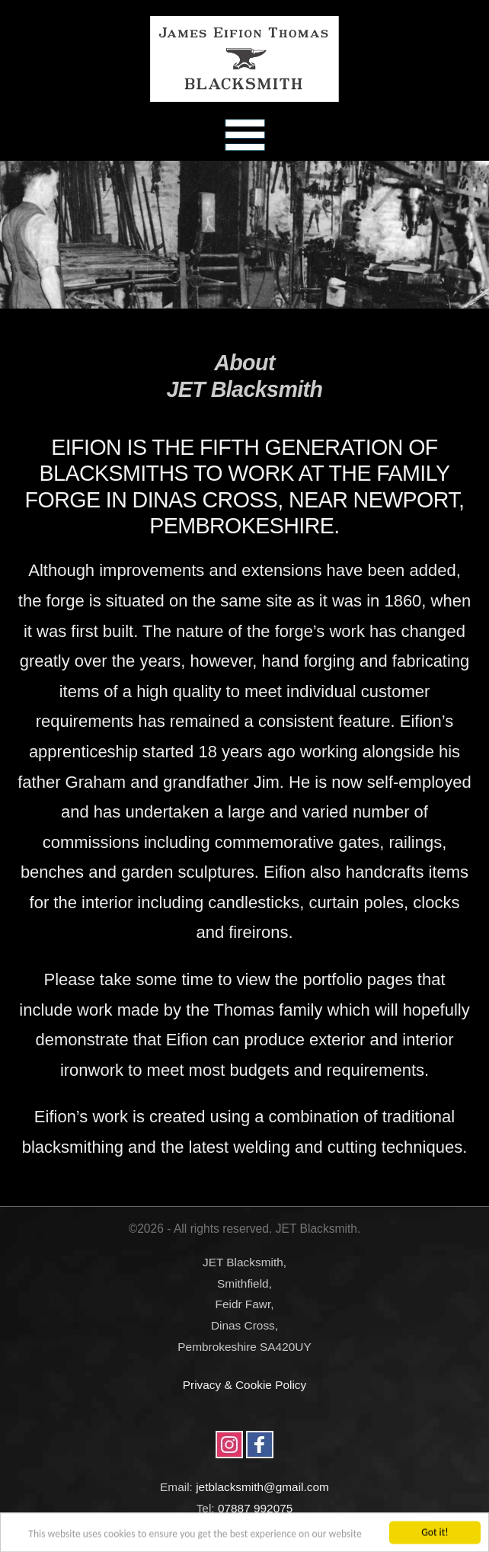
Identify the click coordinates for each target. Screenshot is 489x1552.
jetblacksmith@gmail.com (262, 1486)
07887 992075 (255, 1508)
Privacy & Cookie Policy (245, 1384)
